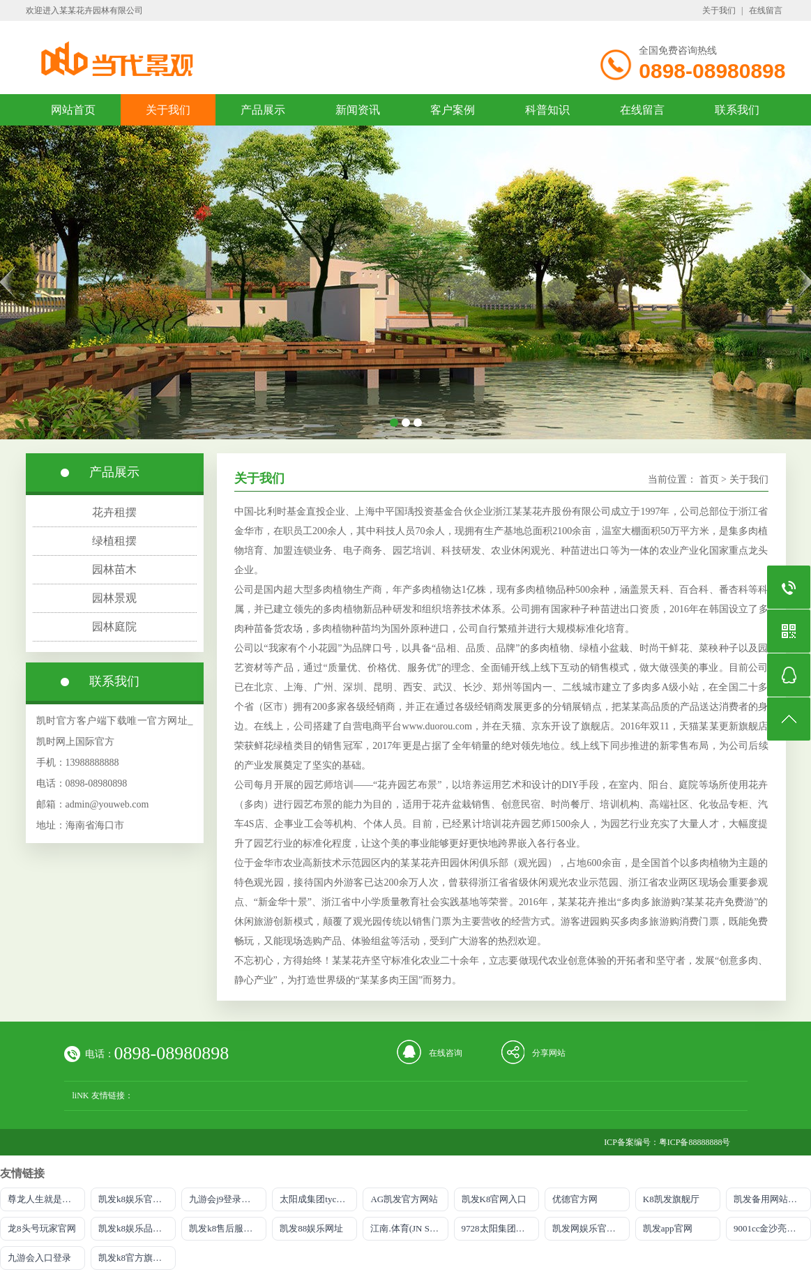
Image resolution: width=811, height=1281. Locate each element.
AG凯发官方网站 (404, 1199)
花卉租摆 (114, 512)
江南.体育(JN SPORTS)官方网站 (409, 1228)
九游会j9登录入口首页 (227, 1199)
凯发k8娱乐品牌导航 (137, 1228)
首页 (709, 479)
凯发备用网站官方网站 (772, 1199)
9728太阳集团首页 (498, 1228)
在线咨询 (445, 1053)
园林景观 (114, 598)
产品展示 (263, 110)
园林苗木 (114, 569)
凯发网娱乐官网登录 (591, 1228)
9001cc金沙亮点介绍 (772, 1228)
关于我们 (719, 10)
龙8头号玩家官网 (42, 1228)
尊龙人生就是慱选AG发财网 (46, 1199)
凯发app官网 (667, 1228)
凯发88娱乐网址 (311, 1228)
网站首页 (73, 110)
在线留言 (765, 10)
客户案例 (452, 110)
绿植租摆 (114, 541)
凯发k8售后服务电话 (227, 1228)
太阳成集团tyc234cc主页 (318, 1199)
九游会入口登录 (39, 1257)
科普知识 (547, 110)
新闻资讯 (357, 110)
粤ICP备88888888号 (695, 1142)
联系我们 (737, 110)
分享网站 (549, 1053)
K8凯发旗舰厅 (671, 1199)
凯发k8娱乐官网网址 (137, 1199)
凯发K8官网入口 (494, 1199)
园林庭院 (114, 626)
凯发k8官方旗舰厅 (134, 1257)
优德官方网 (575, 1199)
